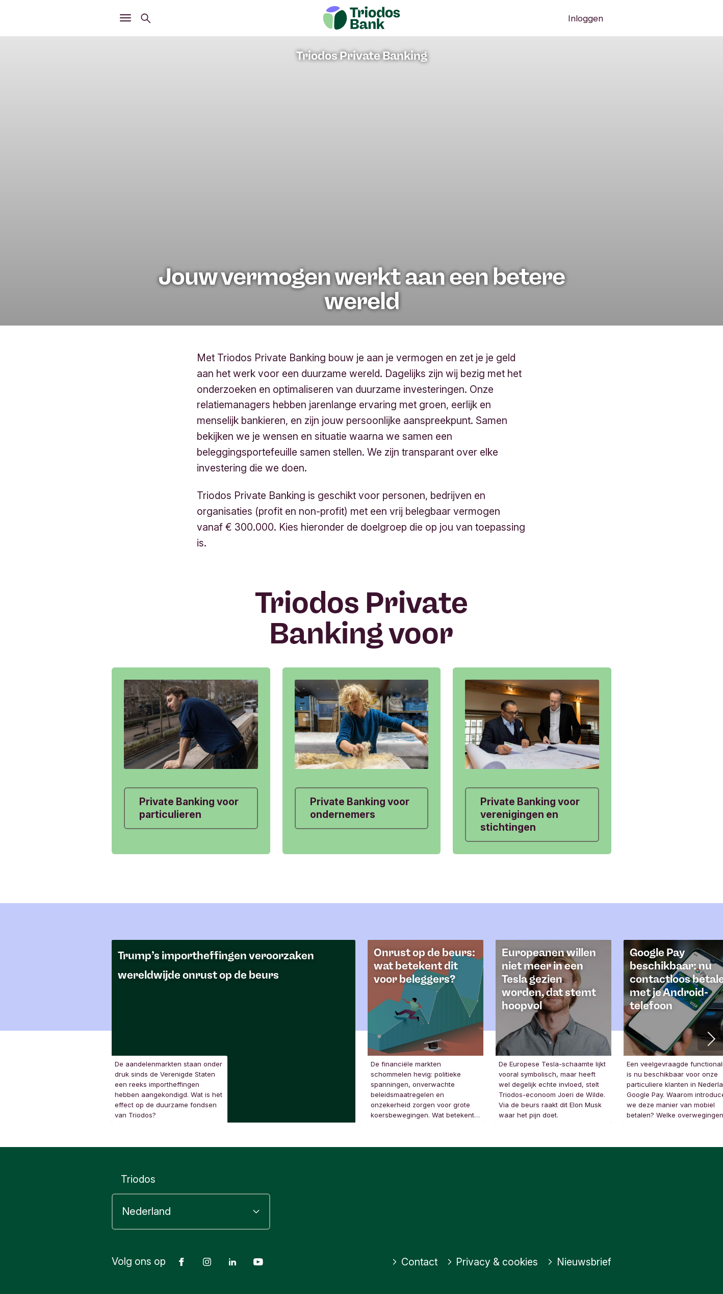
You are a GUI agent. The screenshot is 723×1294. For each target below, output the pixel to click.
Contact (414, 1262)
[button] (710, 1038)
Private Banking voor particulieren (189, 807)
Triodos (138, 1179)
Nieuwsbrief (579, 1262)
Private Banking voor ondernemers (359, 807)
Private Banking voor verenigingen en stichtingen (530, 814)
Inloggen (585, 18)
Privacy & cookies (492, 1262)
